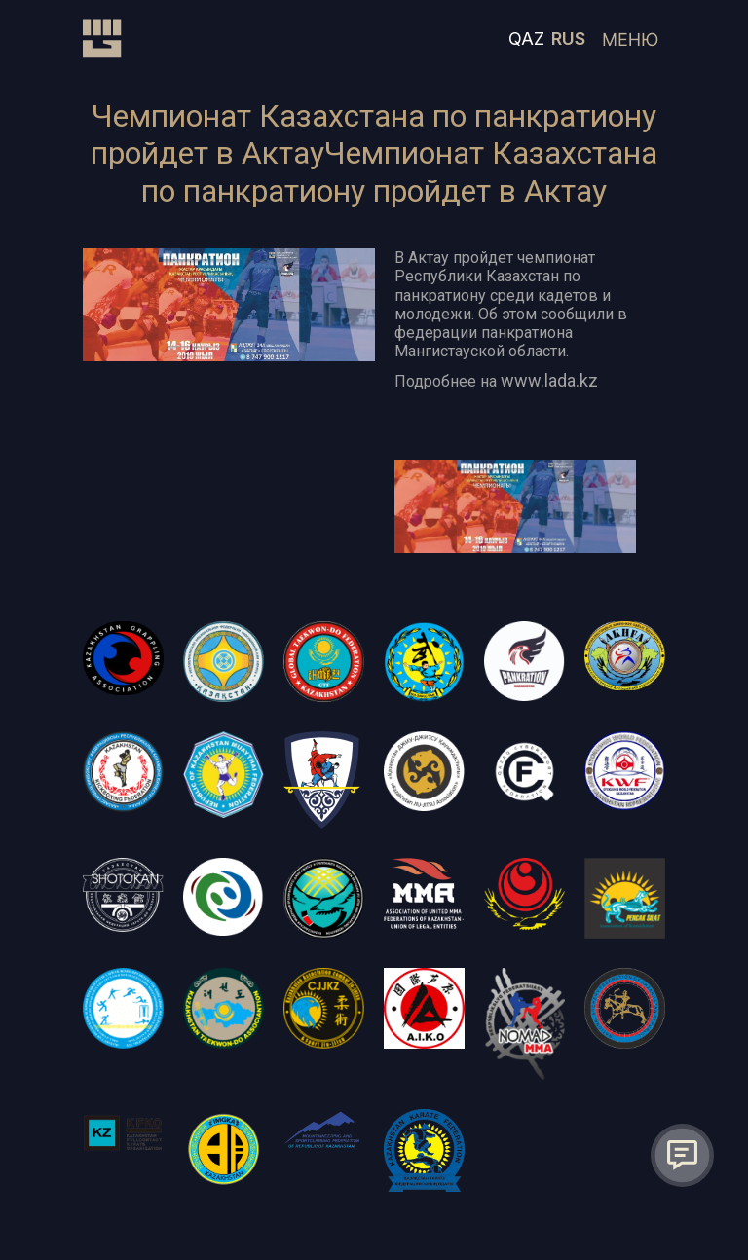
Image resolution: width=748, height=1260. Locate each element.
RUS (568, 38)
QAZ (526, 38)
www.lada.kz (549, 380)
